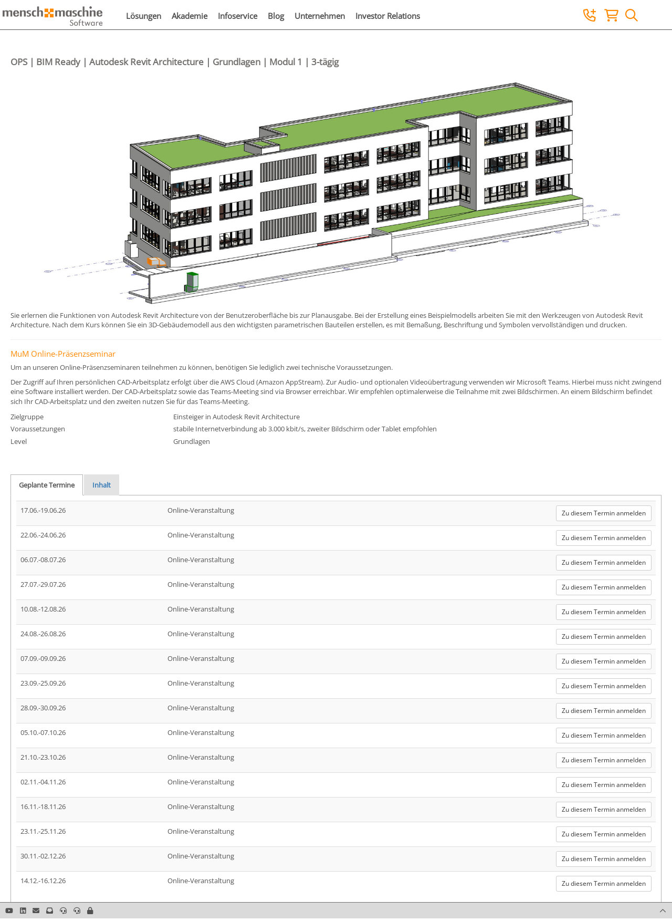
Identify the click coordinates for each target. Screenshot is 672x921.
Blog (276, 16)
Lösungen (143, 16)
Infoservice (237, 16)
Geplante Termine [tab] (47, 485)
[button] (90, 910)
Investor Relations (387, 16)
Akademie (189, 16)
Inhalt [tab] (101, 485)
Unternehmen (320, 16)
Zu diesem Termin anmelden (604, 513)
